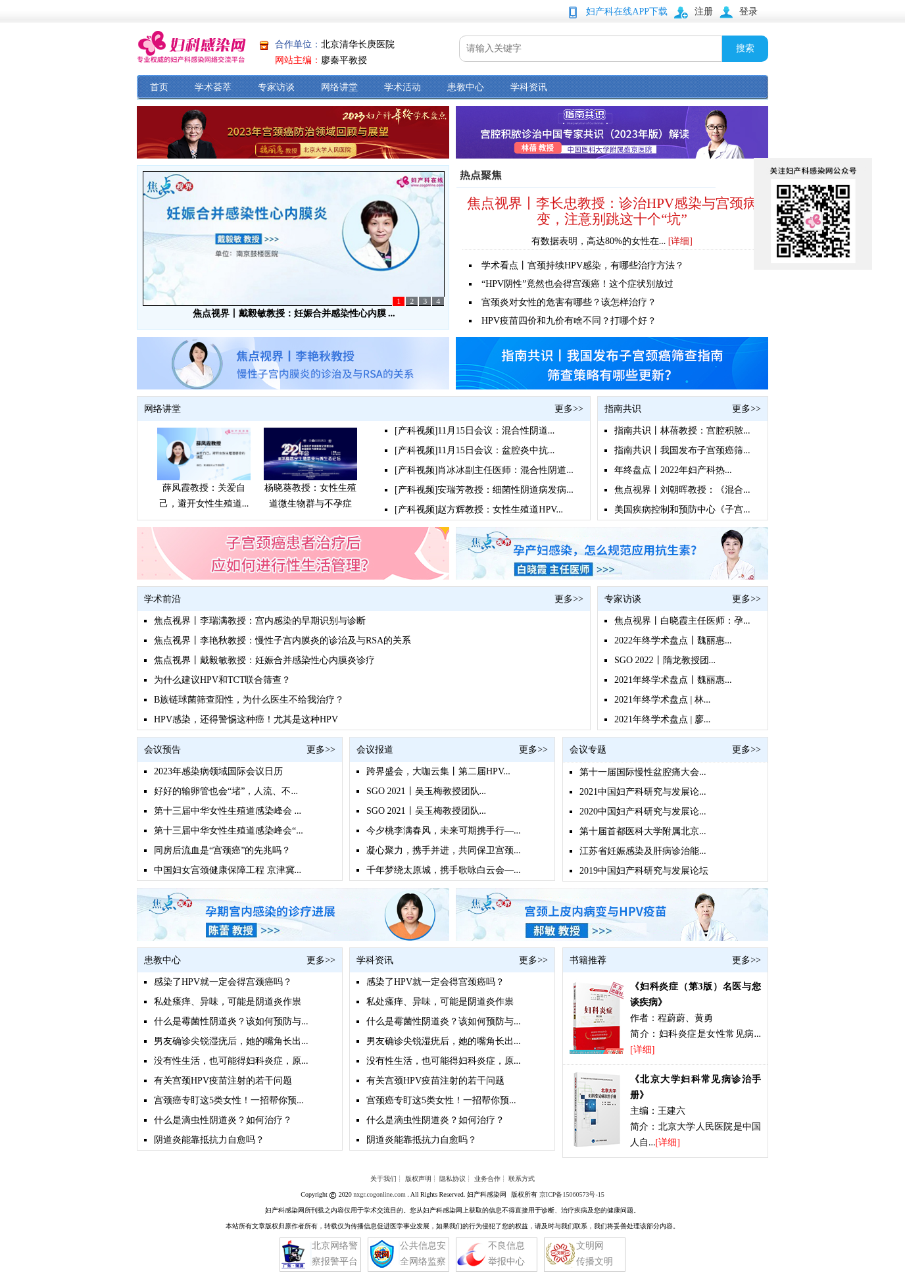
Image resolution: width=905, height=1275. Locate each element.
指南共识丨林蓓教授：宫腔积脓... (682, 431)
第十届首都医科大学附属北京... (642, 831)
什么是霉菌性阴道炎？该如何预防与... (231, 1021)
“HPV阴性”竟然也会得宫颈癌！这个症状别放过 (577, 284)
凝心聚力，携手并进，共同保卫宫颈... (443, 850)
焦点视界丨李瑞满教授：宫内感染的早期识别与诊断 (260, 621)
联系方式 (521, 1178)
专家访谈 (276, 87)
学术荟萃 (213, 87)
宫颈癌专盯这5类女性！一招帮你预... (229, 1100)
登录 (748, 11)
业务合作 (487, 1178)
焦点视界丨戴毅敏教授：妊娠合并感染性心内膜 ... (294, 313)
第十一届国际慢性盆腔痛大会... (642, 772)
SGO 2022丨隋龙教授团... (665, 660)
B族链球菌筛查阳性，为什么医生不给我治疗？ (249, 700)
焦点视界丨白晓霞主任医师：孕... (682, 621)
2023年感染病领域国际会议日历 (218, 771)
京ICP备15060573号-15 (571, 1194)
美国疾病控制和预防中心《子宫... (682, 509)
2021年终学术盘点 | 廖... (662, 719)
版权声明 (418, 1178)
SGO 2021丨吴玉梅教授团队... (426, 791)
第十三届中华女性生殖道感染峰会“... (228, 831)
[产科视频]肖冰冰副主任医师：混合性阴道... (484, 470)
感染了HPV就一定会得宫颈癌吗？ (223, 982)
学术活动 (402, 87)
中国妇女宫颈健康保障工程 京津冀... (227, 870)
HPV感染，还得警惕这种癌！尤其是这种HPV (246, 719)
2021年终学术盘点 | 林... (662, 700)
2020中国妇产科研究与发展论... (642, 811)
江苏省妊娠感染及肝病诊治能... (642, 851)
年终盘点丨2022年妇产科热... (673, 470)
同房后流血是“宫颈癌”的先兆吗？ (222, 850)
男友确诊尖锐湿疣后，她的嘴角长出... (231, 1041)
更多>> (568, 409)
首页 (159, 87)
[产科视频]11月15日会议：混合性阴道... (474, 431)
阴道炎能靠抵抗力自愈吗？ (209, 1140)
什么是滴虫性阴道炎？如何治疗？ (223, 1120)
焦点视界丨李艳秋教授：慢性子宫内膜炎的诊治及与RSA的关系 (282, 640)
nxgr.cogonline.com (380, 1194)
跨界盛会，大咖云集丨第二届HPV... (438, 771)
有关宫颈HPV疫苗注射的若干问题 (223, 1081)
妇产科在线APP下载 (627, 11)
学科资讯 (528, 87)
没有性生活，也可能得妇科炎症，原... (231, 1061)
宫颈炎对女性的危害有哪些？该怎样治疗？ (568, 302)
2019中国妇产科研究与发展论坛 (643, 871)
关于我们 (383, 1178)
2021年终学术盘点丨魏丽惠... (673, 680)
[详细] (680, 241)
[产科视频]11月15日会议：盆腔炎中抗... (474, 450)
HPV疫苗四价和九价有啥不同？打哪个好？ (568, 321)
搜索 (745, 48)
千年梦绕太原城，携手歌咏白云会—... (443, 870)
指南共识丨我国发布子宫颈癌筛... (682, 450)
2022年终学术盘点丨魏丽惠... (673, 640)
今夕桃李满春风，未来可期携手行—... (443, 831)
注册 (704, 11)
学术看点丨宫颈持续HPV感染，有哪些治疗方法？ (582, 265)
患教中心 (465, 87)
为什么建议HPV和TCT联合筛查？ (222, 680)
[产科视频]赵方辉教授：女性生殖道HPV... (479, 509)
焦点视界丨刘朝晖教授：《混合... (682, 490)
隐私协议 (452, 1178)
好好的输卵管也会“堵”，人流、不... (226, 791)
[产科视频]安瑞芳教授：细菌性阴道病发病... (484, 490)
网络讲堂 (339, 87)
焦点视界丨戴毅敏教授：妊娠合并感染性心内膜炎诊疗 (264, 660)
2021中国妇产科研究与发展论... (642, 792)
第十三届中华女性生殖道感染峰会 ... (227, 811)
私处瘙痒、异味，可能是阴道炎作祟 (227, 1002)
